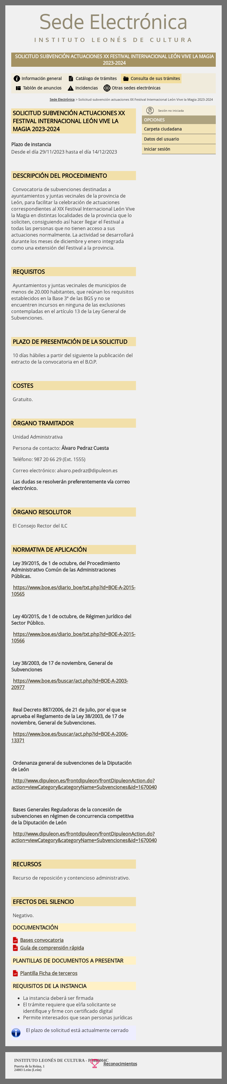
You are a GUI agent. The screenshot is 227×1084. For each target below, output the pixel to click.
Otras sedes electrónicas (136, 88)
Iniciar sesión (157, 149)
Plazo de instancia (31, 144)
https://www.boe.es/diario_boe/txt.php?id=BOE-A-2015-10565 (73, 590)
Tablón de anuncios (42, 88)
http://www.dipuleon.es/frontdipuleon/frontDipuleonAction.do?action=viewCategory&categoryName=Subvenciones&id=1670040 (84, 783)
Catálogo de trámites (96, 78)
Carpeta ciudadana (163, 129)
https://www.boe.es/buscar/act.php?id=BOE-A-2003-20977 (69, 684)
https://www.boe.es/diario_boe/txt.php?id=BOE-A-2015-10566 (73, 637)
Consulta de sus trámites (155, 78)
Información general (42, 78)
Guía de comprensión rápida (52, 948)
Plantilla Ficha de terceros (48, 973)
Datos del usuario (161, 139)
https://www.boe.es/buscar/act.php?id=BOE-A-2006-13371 (69, 737)
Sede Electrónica (62, 99)
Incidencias (86, 88)
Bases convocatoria (42, 940)
